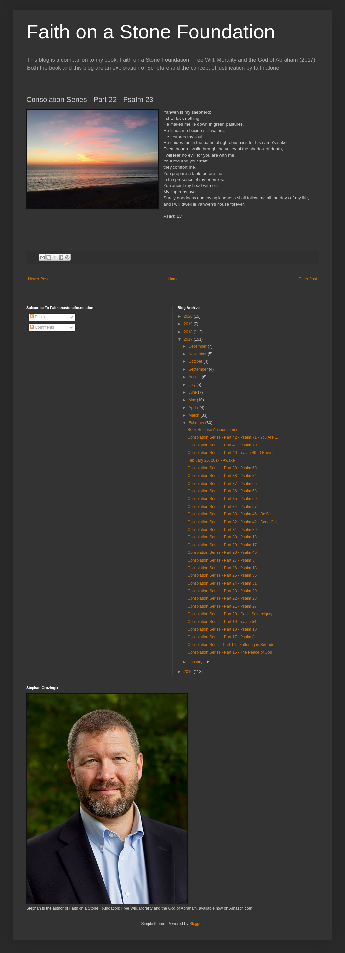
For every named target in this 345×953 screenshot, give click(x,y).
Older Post (307, 279)
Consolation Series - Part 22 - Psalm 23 (222, 598)
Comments (42, 327)
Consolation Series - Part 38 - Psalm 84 (222, 475)
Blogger (196, 923)
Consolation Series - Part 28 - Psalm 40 (222, 552)
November (198, 354)
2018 (189, 332)
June (193, 392)
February (196, 423)
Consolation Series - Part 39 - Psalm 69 (222, 468)
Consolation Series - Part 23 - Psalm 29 (222, 591)
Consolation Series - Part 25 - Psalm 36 (222, 575)
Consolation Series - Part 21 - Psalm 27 (222, 606)
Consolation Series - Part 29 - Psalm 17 (222, 545)
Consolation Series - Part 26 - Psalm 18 (222, 568)
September (198, 369)
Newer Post (38, 279)
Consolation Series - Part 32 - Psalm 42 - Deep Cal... (233, 522)
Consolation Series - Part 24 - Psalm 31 (222, 583)
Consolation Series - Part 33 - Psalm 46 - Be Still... (231, 514)
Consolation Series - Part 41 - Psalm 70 (222, 445)
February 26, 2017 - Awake (211, 460)
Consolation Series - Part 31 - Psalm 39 (222, 529)
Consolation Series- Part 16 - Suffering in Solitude (230, 644)
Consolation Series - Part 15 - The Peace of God (229, 652)
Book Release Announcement (213, 429)
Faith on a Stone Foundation (150, 32)
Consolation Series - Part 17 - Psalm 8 (220, 637)
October (195, 361)
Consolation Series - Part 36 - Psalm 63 (222, 491)
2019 (189, 324)
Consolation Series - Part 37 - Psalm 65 (222, 483)
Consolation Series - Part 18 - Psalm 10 (222, 629)
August (195, 377)
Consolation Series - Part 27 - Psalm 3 (220, 560)
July (192, 384)
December (198, 346)
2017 (189, 339)
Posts (37, 317)
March (194, 415)
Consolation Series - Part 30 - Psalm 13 (222, 537)
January (195, 662)
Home (173, 279)
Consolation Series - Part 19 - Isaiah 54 (221, 621)
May (192, 400)
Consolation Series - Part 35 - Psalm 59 (222, 498)
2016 (189, 671)
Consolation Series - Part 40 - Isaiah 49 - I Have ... (231, 452)
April (192, 407)
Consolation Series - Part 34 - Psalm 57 (222, 506)
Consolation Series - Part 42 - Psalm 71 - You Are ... (232, 437)
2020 (189, 316)
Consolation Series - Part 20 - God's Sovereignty (229, 614)
